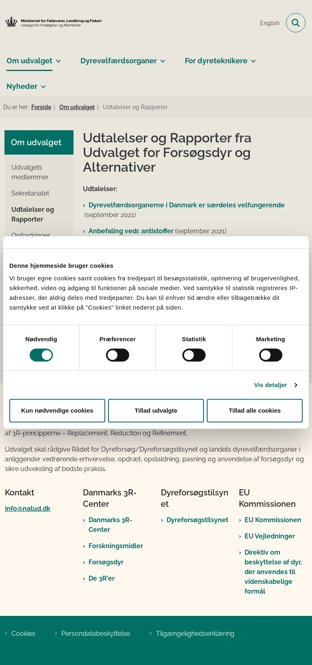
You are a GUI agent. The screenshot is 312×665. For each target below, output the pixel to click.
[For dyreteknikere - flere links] (251, 57)
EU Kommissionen (273, 520)
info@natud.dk (27, 508)
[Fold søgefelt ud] (296, 22)
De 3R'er (102, 578)
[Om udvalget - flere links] (56, 57)
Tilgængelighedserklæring (195, 633)
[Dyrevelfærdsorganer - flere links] (161, 57)
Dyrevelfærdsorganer (118, 60)
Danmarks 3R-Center (110, 525)
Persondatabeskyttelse (95, 633)
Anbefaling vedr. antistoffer (131, 231)
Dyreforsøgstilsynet (197, 520)
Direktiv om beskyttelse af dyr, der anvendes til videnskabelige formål (273, 572)
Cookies (23, 633)
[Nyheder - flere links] (41, 83)
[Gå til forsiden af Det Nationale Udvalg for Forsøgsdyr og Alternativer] (51, 23)
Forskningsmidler (116, 546)
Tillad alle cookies (255, 410)
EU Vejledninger (270, 536)
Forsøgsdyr (106, 562)
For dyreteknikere (216, 60)
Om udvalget (29, 60)
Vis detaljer (270, 384)
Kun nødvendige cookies (57, 410)
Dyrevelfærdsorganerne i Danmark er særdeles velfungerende (187, 205)
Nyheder (21, 86)
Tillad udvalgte (156, 410)
